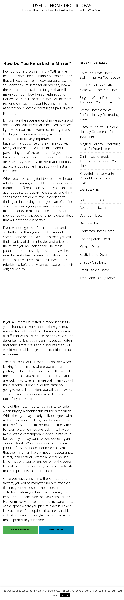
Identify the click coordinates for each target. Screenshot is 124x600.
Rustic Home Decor (94, 254)
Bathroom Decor (92, 215)
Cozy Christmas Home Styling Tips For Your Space (100, 75)
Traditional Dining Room (98, 277)
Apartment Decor (92, 199)
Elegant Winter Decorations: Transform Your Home (100, 99)
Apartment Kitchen (93, 207)
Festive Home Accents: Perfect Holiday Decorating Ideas (99, 114)
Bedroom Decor (91, 223)
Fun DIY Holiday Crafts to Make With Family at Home (99, 87)
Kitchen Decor (90, 246)
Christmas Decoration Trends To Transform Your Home (99, 161)
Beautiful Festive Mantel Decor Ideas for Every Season (97, 178)
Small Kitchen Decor (94, 270)
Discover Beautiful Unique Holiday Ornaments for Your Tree (99, 131)
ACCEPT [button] (65, 595)
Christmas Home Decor (97, 231)
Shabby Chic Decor (94, 262)
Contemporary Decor (95, 238)
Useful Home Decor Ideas (62, 5)
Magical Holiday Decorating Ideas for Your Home (100, 146)
